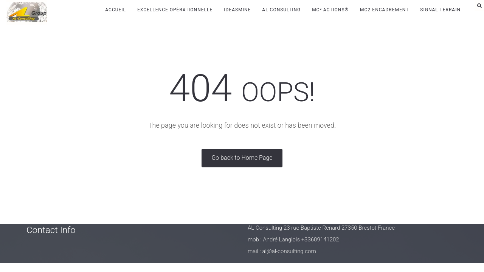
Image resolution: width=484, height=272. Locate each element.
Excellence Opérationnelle (175, 9)
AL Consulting (281, 9)
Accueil (115, 9)
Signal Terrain (440, 9)
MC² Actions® (330, 9)
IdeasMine (237, 9)
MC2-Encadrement (384, 9)
